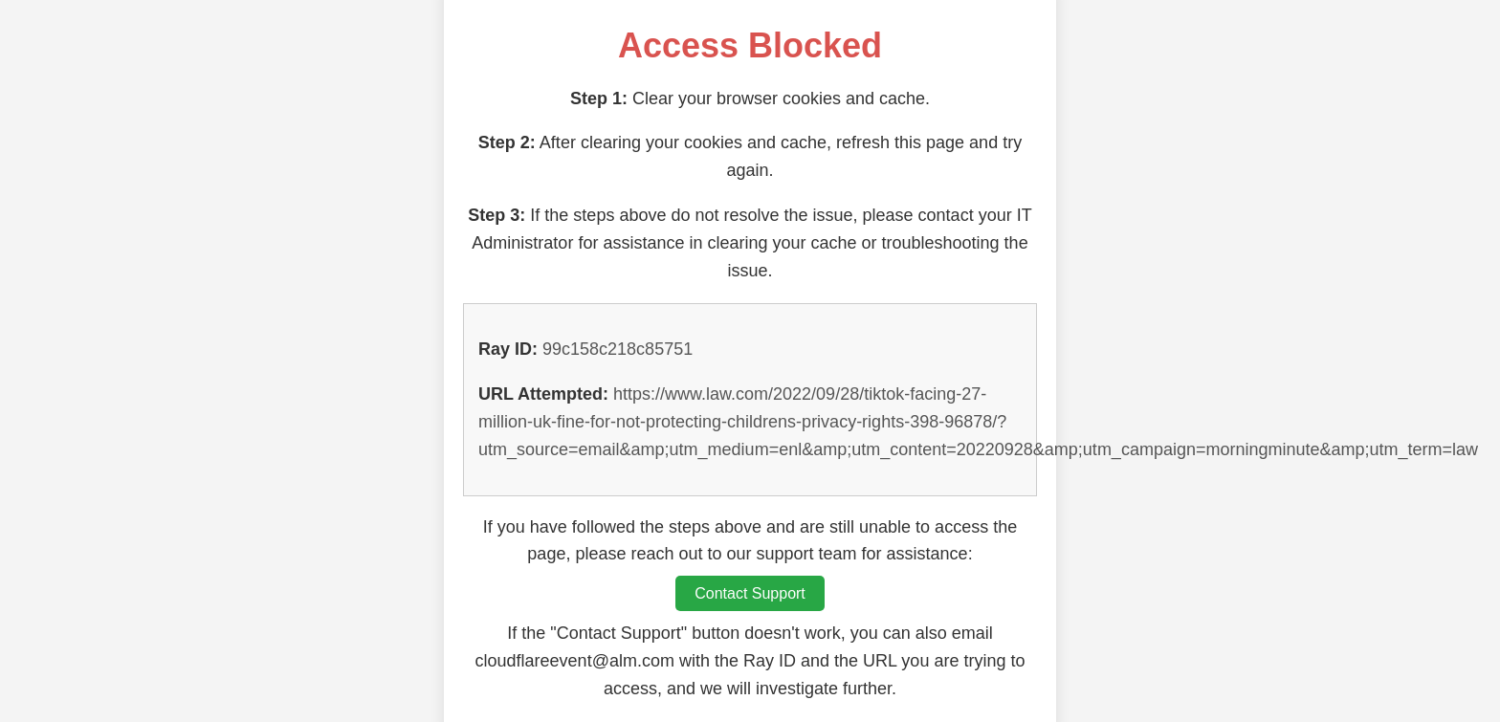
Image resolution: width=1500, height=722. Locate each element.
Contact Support (750, 593)
